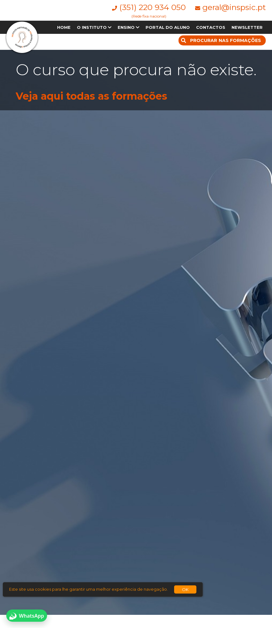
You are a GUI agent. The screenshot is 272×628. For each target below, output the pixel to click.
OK (185, 589)
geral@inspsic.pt (234, 7)
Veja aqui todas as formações (91, 96)
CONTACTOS (210, 27)
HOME (64, 27)
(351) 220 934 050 (152, 7)
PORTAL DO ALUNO (168, 27)
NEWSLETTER (247, 27)
